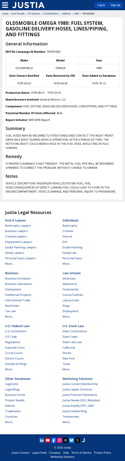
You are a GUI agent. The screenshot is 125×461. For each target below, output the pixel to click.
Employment (13, 289)
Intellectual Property (18, 295)
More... (9, 264)
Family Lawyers (14, 253)
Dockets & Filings (16, 364)
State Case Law (72, 342)
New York (68, 358)
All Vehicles (34, 13)
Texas (66, 364)
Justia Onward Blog (74, 411)
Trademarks (13, 411)
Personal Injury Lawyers (20, 258)
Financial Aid (70, 289)
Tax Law (10, 311)
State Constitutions (74, 331)
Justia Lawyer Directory (77, 389)
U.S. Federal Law (17, 326)
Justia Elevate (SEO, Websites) (81, 400)
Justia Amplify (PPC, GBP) (78, 406)
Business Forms (15, 395)
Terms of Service (81, 452)
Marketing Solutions (77, 379)
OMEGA (66, 13)
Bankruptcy (69, 225)
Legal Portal (39, 452)
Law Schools (71, 273)
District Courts (14, 358)
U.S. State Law (73, 326)
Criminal (67, 231)
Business (11, 273)
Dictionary (69, 278)
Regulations (12, 342)
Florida (66, 353)
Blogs (66, 306)
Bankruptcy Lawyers (18, 225)
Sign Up (115, 5)
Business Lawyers (16, 231)
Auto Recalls (18, 13)
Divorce (67, 236)
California (68, 347)
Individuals (70, 220)
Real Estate (12, 306)
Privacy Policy (102, 452)
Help (66, 452)
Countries (11, 416)
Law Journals (70, 300)
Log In (101, 5)
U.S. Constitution (15, 331)
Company (55, 452)
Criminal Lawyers (16, 236)
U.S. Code (11, 337)
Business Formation (18, 278)
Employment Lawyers (18, 242)
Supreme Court (15, 347)
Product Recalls (14, 400)
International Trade (17, 300)
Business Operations (18, 284)
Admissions (69, 284)
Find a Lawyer (15, 220)
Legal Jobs (11, 384)
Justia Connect (20, 452)
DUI (64, 242)
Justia (5, 13)
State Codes (70, 337)
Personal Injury (72, 258)
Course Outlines (72, 295)
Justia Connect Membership (80, 384)
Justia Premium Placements (79, 395)
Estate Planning (72, 247)
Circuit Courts (14, 353)
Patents (10, 406)
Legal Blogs (12, 389)
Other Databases (18, 379)
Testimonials (70, 416)
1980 (76, 13)
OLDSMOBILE (51, 13)
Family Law (69, 253)
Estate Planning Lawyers (20, 247)
